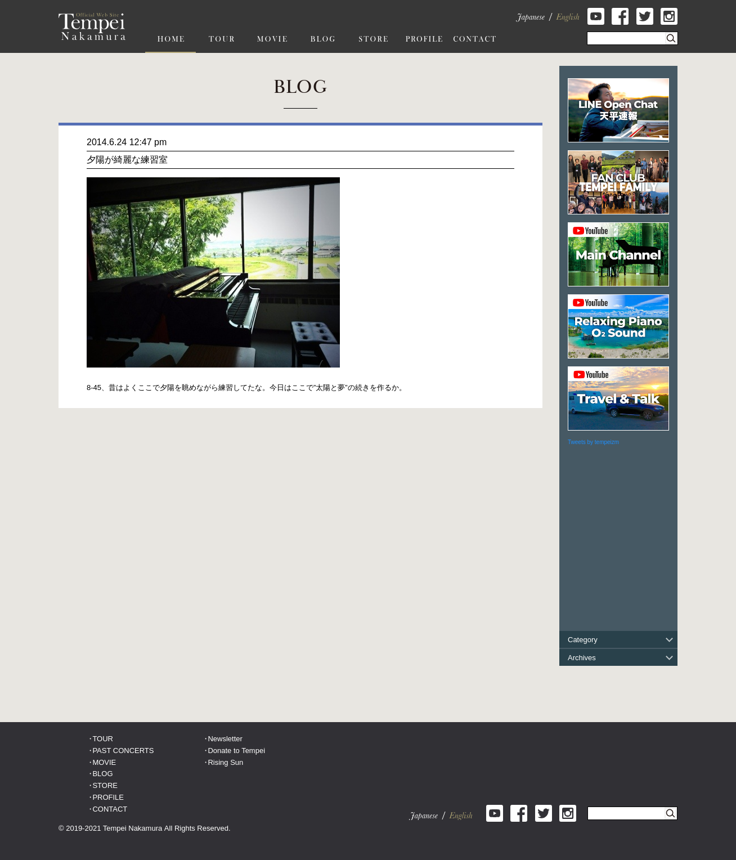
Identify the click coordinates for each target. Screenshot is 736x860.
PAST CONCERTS (123, 750)
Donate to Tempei (236, 750)
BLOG (102, 773)
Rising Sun (225, 762)
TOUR (102, 738)
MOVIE (104, 762)
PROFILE (108, 797)
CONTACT (109, 809)
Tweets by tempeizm (593, 442)
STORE (105, 785)
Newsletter (225, 738)
